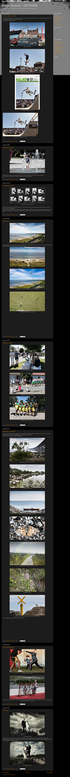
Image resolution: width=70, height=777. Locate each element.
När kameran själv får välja (8, 185)
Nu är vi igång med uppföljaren (60, 42)
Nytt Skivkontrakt (57, 49)
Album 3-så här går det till (59, 16)
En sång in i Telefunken (58, 43)
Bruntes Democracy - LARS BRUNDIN (20, 5)
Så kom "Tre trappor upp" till (59, 46)
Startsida (28, 772)
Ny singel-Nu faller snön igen (59, 50)
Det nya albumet (57, 20)
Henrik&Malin (5, 710)
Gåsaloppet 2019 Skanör (7, 342)
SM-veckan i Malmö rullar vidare (9, 16)
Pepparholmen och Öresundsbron (9, 431)
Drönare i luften (6, 221)
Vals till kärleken (57, 17)
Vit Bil (55, 21)
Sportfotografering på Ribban (8, 647)
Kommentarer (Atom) (11, 774)
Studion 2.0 (56, 45)
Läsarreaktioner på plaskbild (8, 147)
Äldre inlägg (49, 772)
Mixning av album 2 (58, 51)
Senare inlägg (5, 772)
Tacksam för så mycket (58, 47)
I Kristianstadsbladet (58, 24)
